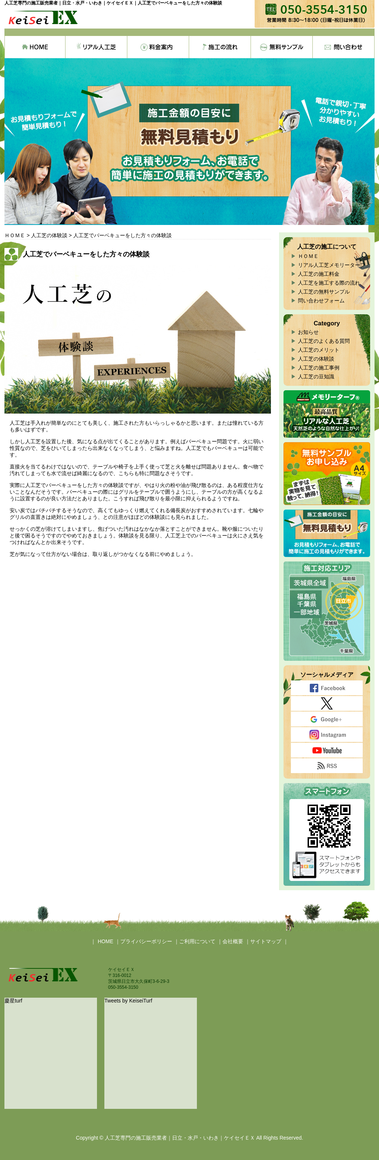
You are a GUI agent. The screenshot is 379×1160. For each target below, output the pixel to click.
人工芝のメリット (318, 350)
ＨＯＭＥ (308, 256)
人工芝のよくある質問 (324, 341)
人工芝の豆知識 (316, 377)
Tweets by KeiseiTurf (128, 1001)
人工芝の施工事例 (318, 368)
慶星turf (13, 1001)
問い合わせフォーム (321, 301)
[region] (189, 141)
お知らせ (308, 332)
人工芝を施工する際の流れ (329, 283)
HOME (105, 941)
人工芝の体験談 (316, 359)
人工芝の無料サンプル (324, 292)
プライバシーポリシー (146, 941)
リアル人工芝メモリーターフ (331, 265)
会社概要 (232, 941)
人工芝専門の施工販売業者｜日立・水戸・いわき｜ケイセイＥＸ (180, 1138)
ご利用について (197, 941)
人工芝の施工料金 (318, 274)
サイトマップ (265, 941)
